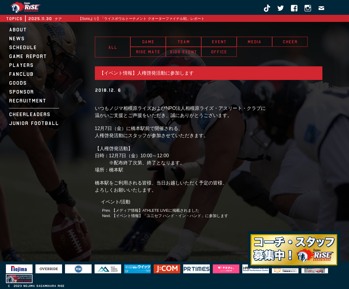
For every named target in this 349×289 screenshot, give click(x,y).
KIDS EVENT (183, 51)
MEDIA (254, 41)
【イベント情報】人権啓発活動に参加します (146, 73)
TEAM (183, 41)
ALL (112, 47)
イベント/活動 (115, 201)
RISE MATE (148, 51)
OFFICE (219, 51)
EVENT (219, 41)
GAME (148, 41)
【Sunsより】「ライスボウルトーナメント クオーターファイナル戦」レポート (141, 19)
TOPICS (14, 18)
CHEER (290, 41)
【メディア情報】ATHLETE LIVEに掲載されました (155, 210)
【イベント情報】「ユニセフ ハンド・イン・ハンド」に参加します (170, 215)
